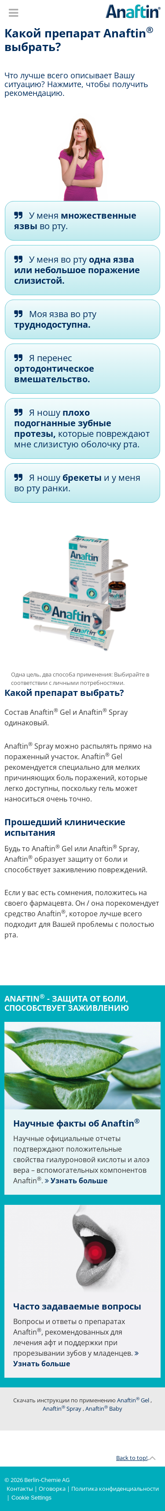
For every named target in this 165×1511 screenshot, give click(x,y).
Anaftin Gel (133, 1400)
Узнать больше (78, 1180)
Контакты (20, 1489)
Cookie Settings (31, 1497)
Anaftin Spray (62, 1408)
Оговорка (52, 1489)
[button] (82, 221)
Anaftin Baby (103, 1408)
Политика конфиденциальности (115, 1489)
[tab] (82, 221)
